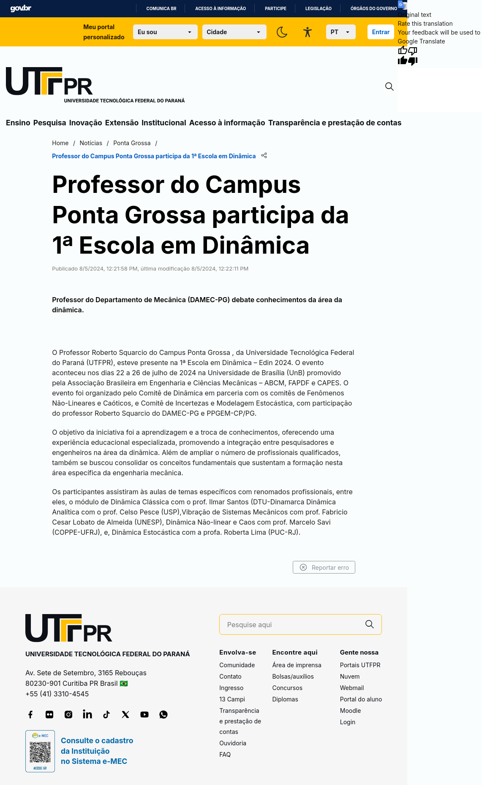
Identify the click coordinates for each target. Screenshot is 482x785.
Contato (230, 676)
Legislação (318, 8)
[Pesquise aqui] (292, 624)
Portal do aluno (361, 699)
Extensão (122, 122)
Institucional (164, 122)
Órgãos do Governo (374, 8)
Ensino (18, 122)
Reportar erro (324, 567)
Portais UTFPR (360, 665)
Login (348, 721)
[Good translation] (403, 56)
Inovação (85, 122)
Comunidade (237, 665)
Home (60, 142)
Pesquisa (49, 122)
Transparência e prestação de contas (335, 122)
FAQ (225, 754)
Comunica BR (162, 8)
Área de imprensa (296, 665)
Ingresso (231, 687)
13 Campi (232, 699)
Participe (275, 8)
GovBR (20, 9)
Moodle (350, 710)
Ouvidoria (232, 743)
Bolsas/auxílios (292, 676)
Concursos (287, 687)
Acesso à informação (220, 8)
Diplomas (285, 699)
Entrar (381, 31)
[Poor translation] (413, 56)
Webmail (352, 687)
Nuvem (350, 676)
